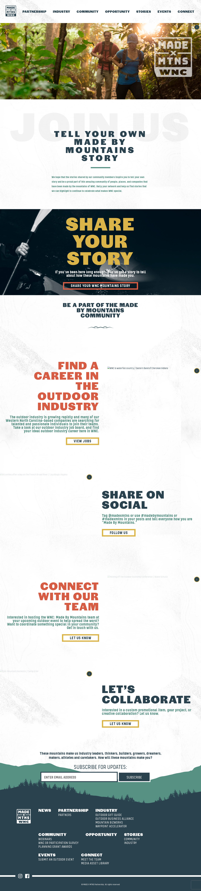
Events (164, 11)
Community (88, 11)
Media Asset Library (95, 863)
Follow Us (118, 533)
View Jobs (83, 441)
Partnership (34, 11)
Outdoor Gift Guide (108, 815)
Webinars (45, 839)
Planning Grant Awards (55, 847)
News (44, 810)
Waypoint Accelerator (111, 826)
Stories (143, 11)
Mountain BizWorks (109, 822)
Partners (64, 815)
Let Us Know (81, 638)
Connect (186, 11)
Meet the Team (91, 859)
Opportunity (117, 11)
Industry (61, 11)
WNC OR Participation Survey (58, 843)
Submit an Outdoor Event (56, 859)
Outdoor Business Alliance (114, 819)
